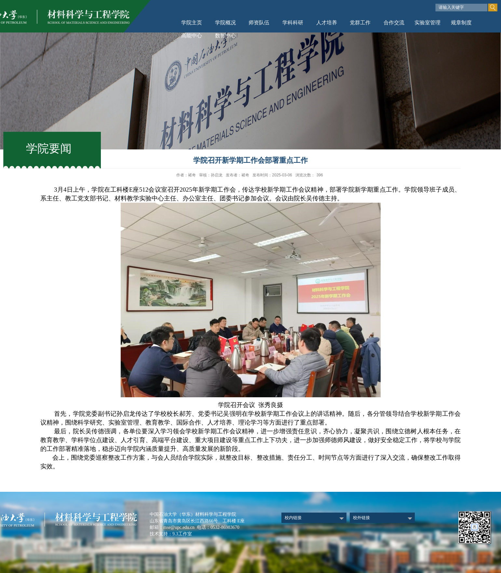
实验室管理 (427, 22)
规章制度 (461, 22)
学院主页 (191, 22)
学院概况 (225, 22)
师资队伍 (259, 22)
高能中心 (191, 35)
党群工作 (360, 22)
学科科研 (292, 22)
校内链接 (293, 517)
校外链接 (361, 517)
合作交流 (394, 22)
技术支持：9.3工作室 (171, 533)
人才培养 (326, 22)
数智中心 (225, 35)
